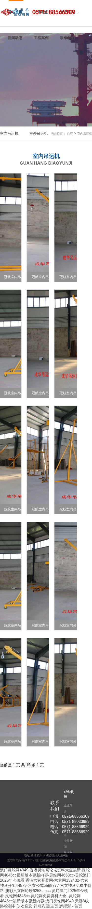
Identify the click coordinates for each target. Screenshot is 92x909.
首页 (70, 133)
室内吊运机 (84, 133)
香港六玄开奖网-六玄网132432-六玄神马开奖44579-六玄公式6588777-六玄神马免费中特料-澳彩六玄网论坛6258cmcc (46, 885)
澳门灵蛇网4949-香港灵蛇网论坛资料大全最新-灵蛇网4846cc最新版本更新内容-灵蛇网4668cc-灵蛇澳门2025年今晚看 (45, 875)
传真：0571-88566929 (70, 832)
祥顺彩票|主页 (46, 906)
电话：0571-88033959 (70, 821)
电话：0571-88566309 (70, 816)
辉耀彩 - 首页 (70, 906)
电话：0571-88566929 (70, 827)
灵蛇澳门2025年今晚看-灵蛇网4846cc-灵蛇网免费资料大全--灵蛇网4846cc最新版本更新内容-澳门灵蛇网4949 (44, 896)
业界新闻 (68, 843)
